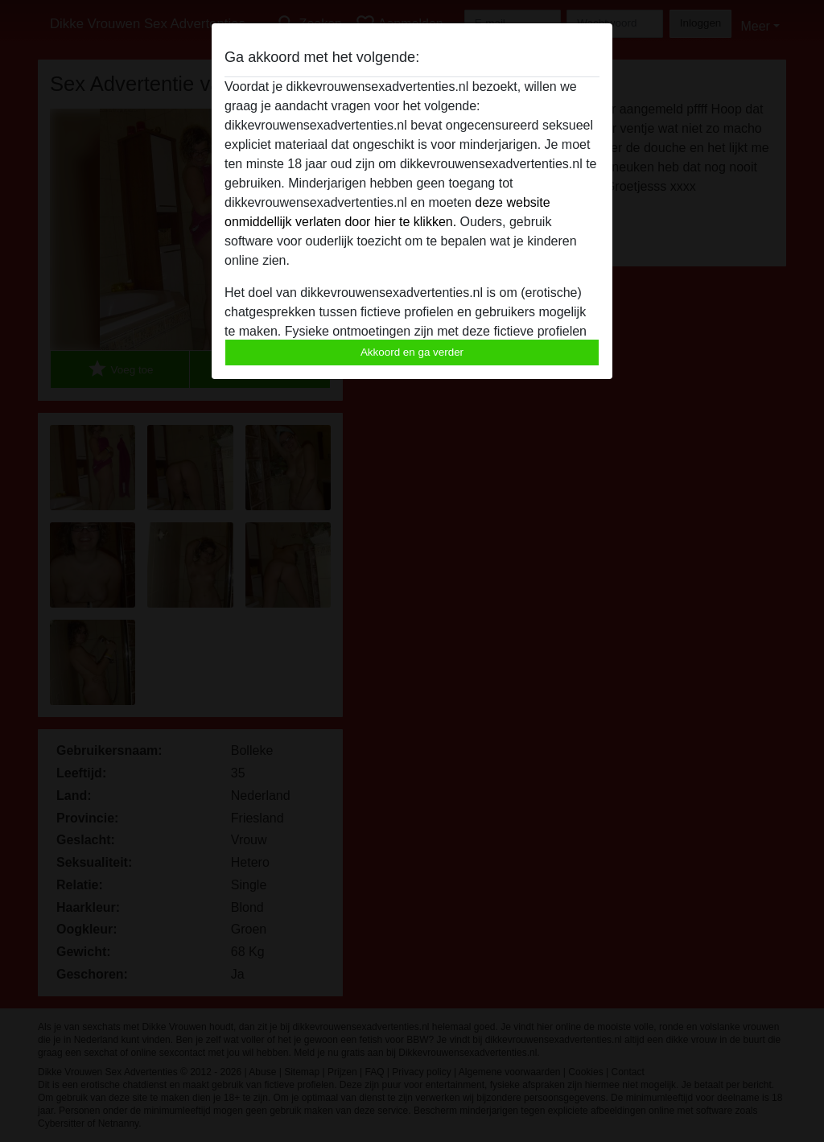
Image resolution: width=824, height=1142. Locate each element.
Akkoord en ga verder (412, 352)
